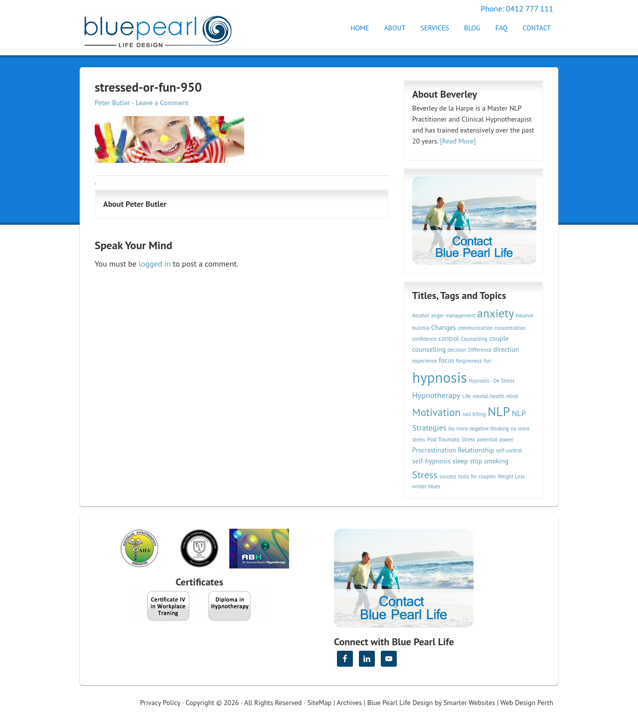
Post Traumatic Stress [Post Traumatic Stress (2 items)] (451, 439)
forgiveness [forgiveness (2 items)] (469, 360)
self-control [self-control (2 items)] (509, 450)
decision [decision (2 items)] (457, 349)
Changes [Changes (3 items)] (443, 327)
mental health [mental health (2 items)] (488, 396)
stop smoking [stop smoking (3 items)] (489, 460)
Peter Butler (112, 102)
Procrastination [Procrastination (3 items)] (434, 449)
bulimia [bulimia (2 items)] (420, 327)
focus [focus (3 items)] (446, 360)
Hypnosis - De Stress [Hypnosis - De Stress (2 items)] (492, 380)
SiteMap (319, 702)
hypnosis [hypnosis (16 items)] (439, 377)
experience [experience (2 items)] (424, 360)
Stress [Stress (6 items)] (425, 474)
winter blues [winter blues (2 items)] (426, 486)
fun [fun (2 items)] (487, 360)
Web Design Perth (526, 702)
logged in (154, 264)
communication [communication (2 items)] (475, 327)
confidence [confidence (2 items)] (424, 338)
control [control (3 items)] (449, 338)
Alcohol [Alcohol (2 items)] (420, 315)
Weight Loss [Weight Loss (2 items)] (510, 476)
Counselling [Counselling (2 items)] (474, 338)
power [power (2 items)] (506, 439)
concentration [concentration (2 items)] (509, 327)
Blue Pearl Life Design (400, 702)
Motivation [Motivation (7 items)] (436, 412)
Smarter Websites (469, 702)
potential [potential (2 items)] (487, 439)
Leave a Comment (162, 102)
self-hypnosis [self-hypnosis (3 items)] (431, 460)
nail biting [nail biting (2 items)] (474, 414)
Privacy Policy (160, 702)
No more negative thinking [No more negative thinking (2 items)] (479, 428)
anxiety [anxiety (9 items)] (495, 313)
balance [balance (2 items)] (524, 315)
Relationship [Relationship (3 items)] (476, 449)
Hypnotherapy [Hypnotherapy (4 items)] (436, 395)
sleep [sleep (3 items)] (460, 460)
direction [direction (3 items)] (506, 349)
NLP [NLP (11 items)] (498, 411)
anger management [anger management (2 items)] (453, 315)
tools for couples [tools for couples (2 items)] (477, 476)
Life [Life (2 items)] (466, 396)
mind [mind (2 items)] (512, 396)
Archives (349, 702)
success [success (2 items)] (448, 476)
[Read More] (458, 141)
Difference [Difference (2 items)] (479, 349)
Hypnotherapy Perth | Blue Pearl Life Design (167, 28)
